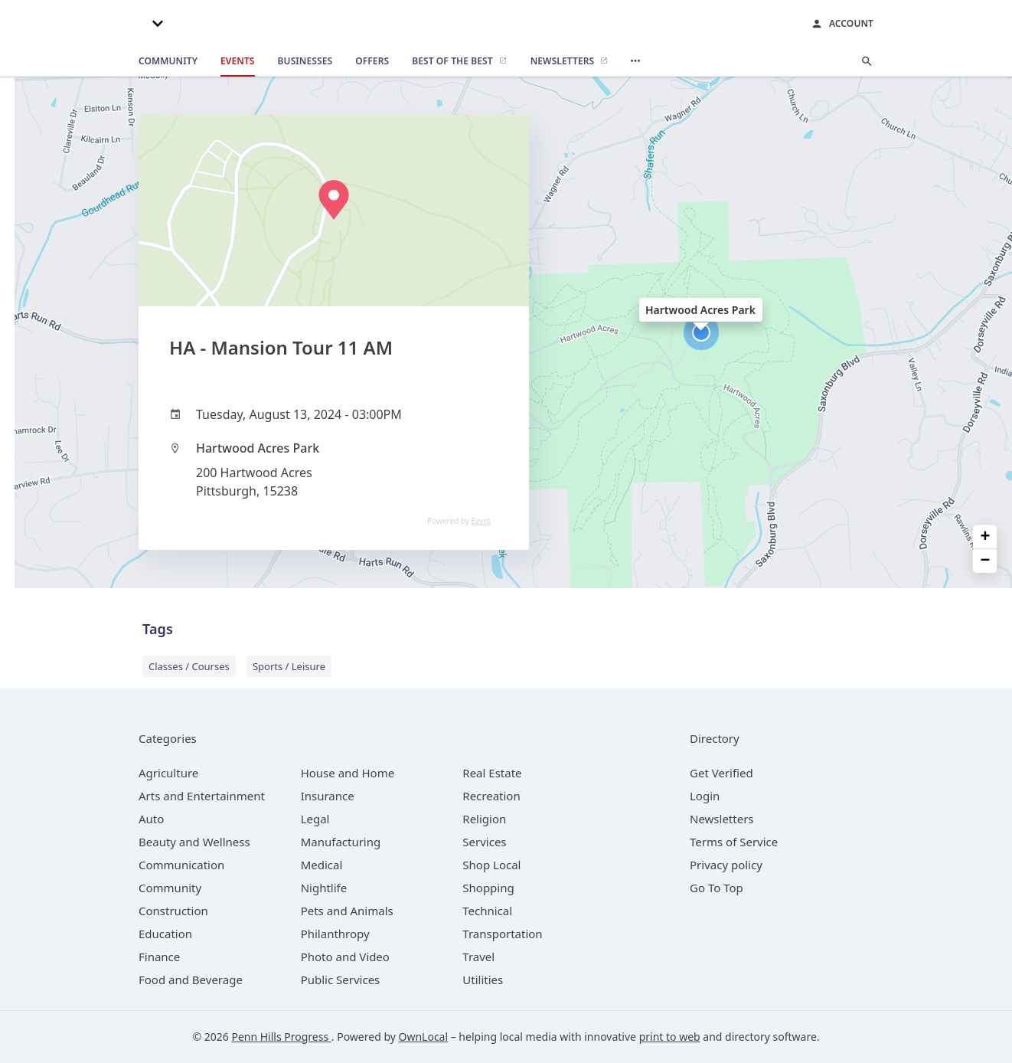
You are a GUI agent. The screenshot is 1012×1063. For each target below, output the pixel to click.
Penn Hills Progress (281, 1036)
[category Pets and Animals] (347, 910)
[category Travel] (478, 956)
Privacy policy (726, 864)
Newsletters (722, 818)
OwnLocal (424, 1036)
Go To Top (716, 887)
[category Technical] (487, 910)
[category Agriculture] (168, 772)
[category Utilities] (482, 979)
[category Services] (484, 841)
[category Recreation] (491, 795)
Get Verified (721, 772)
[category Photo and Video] (345, 956)
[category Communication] (181, 864)
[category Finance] (159, 956)
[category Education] (165, 933)
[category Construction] (173, 910)
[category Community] (170, 887)
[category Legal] (315, 818)
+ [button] (986, 537)
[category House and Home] (348, 772)
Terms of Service (734, 841)
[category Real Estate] (491, 772)
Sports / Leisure (289, 666)
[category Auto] (151, 818)
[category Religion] (484, 818)
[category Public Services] (340, 979)
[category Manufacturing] (341, 841)
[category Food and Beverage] (191, 979)
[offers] (372, 61)
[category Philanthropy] (335, 933)
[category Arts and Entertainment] (202, 795)
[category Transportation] (502, 933)
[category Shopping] (488, 887)
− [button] (986, 561)
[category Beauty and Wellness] (194, 841)
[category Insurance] (327, 795)
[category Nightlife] (324, 887)
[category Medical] (322, 864)
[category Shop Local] (491, 864)
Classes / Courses (189, 666)
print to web (669, 1036)
